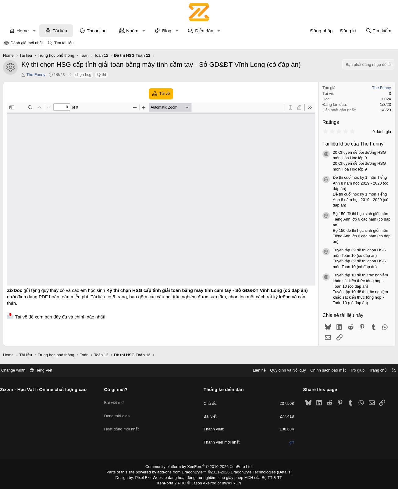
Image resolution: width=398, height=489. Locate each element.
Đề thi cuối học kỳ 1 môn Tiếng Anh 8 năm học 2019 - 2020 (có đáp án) (359, 183)
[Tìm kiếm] (377, 30)
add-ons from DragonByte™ (183, 471)
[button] (35, 30)
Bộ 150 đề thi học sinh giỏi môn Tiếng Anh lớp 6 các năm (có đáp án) (360, 219)
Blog (167, 30)
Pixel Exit (147, 476)
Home (23, 30)
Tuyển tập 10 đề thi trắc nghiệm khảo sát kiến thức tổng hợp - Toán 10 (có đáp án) (359, 280)
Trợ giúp (352, 370)
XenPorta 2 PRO (173, 482)
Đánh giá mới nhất (27, 43)
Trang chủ (372, 370)
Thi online (98, 30)
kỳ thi (102, 74)
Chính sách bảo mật (322, 370)
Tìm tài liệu (63, 43)
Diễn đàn (205, 30)
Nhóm (133, 30)
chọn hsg (84, 74)
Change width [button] (19, 370)
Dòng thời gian (120, 410)
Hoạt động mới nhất (124, 421)
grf (288, 442)
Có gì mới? (118, 389)
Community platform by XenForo (199, 466)
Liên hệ (253, 370)
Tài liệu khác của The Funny (352, 143)
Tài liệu (60, 30)
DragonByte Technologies (249, 471)
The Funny (36, 74)
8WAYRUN (229, 482)
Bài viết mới (117, 399)
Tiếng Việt (46, 370)
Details (277, 471)
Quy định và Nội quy (282, 370)
